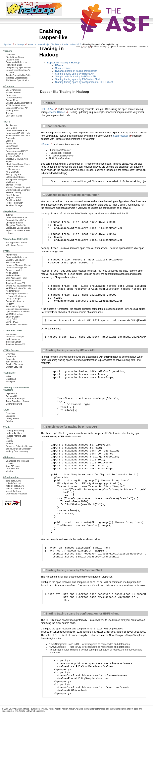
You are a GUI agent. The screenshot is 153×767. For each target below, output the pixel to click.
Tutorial (9, 215)
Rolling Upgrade (13, 174)
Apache (7, 44)
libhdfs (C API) (13, 156)
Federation (11, 138)
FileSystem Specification (17, 80)
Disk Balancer (12, 195)
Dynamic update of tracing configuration (76, 71)
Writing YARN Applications (18, 285)
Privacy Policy (47, 758)
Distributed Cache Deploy (18, 228)
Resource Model (14, 270)
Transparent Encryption (17, 179)
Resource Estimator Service (19, 446)
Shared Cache (13, 317)
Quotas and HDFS (14, 153)
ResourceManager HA (16, 267)
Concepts (10, 359)
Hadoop (20, 44)
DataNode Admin (14, 200)
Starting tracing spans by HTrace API (74, 73)
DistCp (9, 438)
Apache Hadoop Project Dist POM (44, 44)
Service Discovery (14, 364)
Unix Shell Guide (14, 116)
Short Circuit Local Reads (18, 164)
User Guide (11, 128)
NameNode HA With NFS (18, 135)
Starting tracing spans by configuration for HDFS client (84, 82)
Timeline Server (13, 280)
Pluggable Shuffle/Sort (16, 225)
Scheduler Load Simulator (18, 449)
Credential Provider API (17, 108)
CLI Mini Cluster (13, 90)
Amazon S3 (11, 396)
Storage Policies (13, 184)
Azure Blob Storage (15, 398)
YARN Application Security (18, 288)
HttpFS (9, 161)
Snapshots (11, 143)
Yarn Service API (14, 361)
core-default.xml (13, 481)
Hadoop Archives (14, 433)
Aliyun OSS (11, 393)
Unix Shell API (13, 468)
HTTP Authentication (16, 105)
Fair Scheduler (13, 262)
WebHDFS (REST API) (17, 159)
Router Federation (14, 203)
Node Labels (12, 273)
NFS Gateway (12, 172)
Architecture (11, 125)
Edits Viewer (12, 146)
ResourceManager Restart (18, 265)
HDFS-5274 (47, 109)
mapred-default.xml (15, 488)
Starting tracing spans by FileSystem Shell (77, 79)
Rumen (9, 443)
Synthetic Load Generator (18, 190)
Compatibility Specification (18, 67)
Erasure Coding (13, 192)
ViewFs (9, 141)
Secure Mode (12, 100)
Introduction (11, 334)
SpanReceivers (63, 68)
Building (10, 421)
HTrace (59, 65)
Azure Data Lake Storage (18, 401)
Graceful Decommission (17, 309)
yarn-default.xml (13, 491)
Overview (10, 54)
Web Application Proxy (16, 278)
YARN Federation (14, 314)
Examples (10, 381)
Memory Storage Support (18, 187)
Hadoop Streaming (15, 430)
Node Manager (13, 339)
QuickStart (11, 356)
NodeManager (13, 291)
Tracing (9, 113)
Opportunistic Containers (17, 311)
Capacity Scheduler (15, 260)
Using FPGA (12, 322)
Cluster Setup (12, 59)
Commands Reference (16, 62)
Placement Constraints (16, 324)
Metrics (9, 471)
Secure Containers (15, 301)
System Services (14, 367)
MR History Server (14, 245)
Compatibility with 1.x (16, 220)
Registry (10, 304)
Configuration (12, 418)
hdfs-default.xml (13, 483)
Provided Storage (14, 205)
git (86, 47)
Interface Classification (16, 78)
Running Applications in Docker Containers (17, 294)
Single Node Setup (15, 57)
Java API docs (13, 466)
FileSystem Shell (14, 65)
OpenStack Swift (14, 404)
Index (8, 376)
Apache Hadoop (99, 47)
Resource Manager (15, 336)
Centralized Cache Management (15, 167)
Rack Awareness (14, 97)
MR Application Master (16, 242)
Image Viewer (12, 148)
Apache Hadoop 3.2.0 (71, 44)
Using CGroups (13, 298)
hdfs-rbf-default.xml (15, 486)
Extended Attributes (15, 177)
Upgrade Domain (14, 197)
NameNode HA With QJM (18, 133)
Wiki (78, 47)
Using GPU (11, 319)
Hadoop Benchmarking (17, 451)
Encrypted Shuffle (14, 222)
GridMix (9, 441)
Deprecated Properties (16, 493)
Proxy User (11, 95)
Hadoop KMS (12, 110)
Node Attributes (13, 275)
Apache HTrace (56, 112)
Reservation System (15, 306)
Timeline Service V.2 (15, 283)
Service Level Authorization (19, 103)
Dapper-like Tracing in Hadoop (63, 62)
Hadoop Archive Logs (16, 436)
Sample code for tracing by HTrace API (75, 76)
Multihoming (11, 182)
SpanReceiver (120, 135)
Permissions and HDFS (17, 151)
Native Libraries (13, 92)
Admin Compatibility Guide (18, 75)
